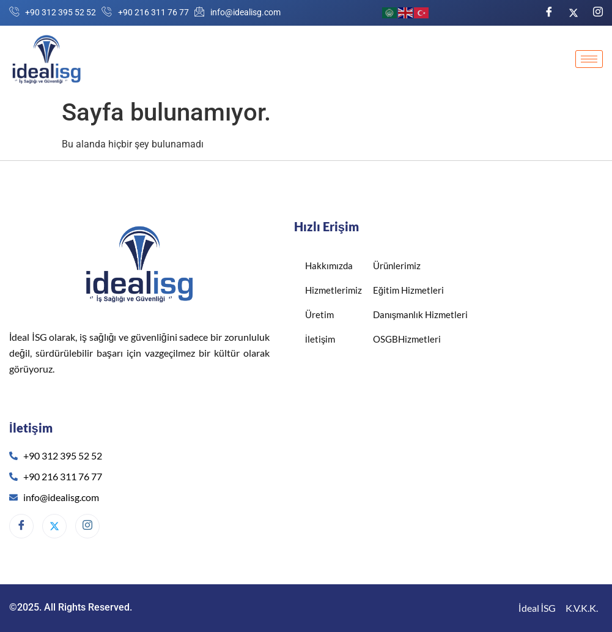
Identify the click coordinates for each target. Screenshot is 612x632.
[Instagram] (598, 12)
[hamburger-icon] (589, 59)
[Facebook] (549, 12)
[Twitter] (573, 12)
